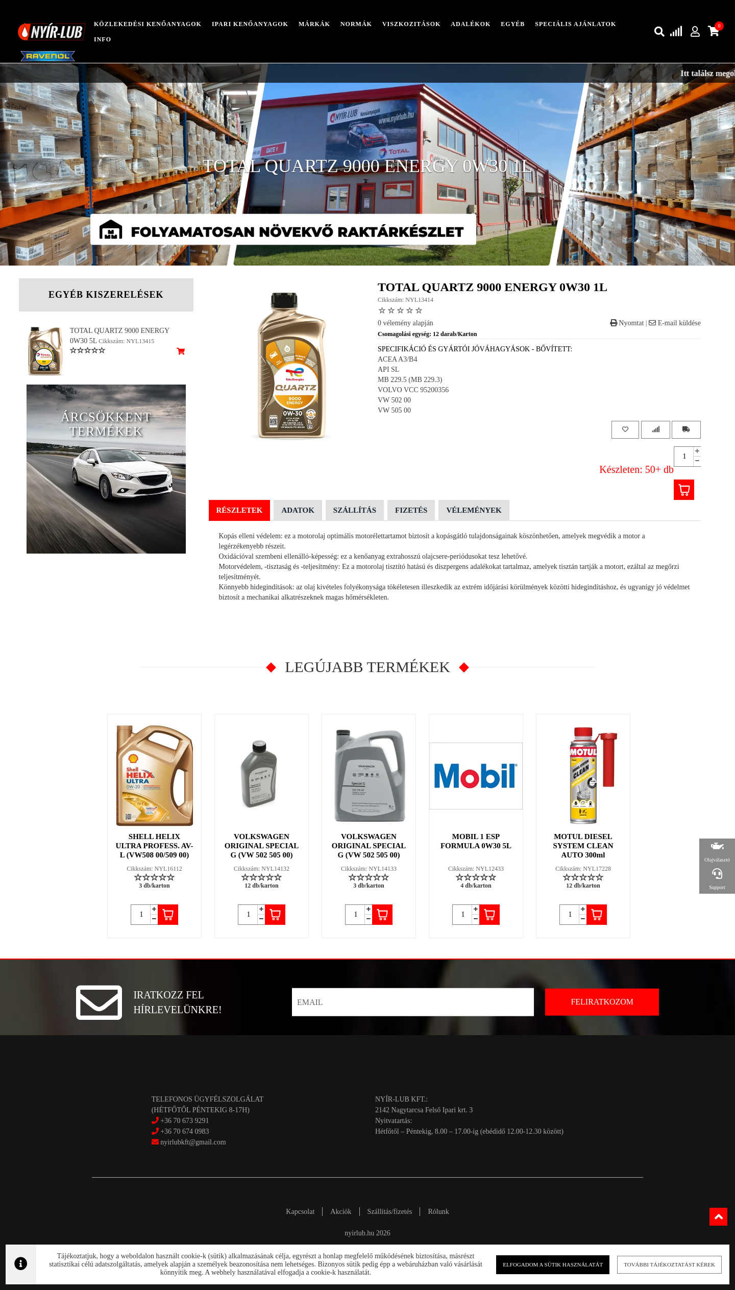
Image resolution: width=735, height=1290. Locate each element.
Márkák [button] (314, 24)
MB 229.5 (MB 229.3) (410, 380)
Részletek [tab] (239, 510)
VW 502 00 (394, 400)
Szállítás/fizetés (390, 1211)
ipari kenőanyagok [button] (250, 24)
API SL (388, 369)
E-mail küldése (675, 323)
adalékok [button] (471, 24)
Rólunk (438, 1211)
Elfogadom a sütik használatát (546, 1264)
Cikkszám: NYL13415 (126, 341)
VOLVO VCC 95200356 (413, 390)
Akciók (340, 1211)
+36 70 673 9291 (184, 1121)
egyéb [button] (513, 24)
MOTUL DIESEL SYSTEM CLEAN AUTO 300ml (583, 845)
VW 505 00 (394, 410)
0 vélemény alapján (405, 323)
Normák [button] (356, 24)
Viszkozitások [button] (411, 24)
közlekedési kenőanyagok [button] (148, 24)
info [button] (102, 39)
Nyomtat (627, 323)
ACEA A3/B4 (397, 359)
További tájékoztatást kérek (658, 1264)
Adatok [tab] (297, 510)
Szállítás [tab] (354, 510)
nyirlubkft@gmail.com (189, 1142)
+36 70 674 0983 (184, 1131)
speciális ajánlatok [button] (575, 24)
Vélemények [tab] (473, 510)
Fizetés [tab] (411, 510)
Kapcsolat (300, 1211)
